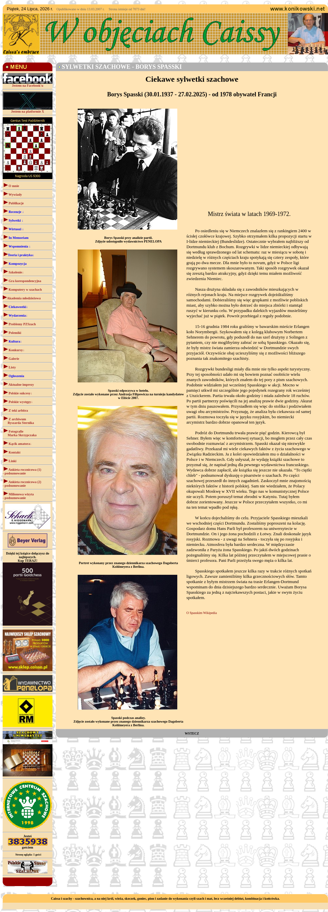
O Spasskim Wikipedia (201, 613)
